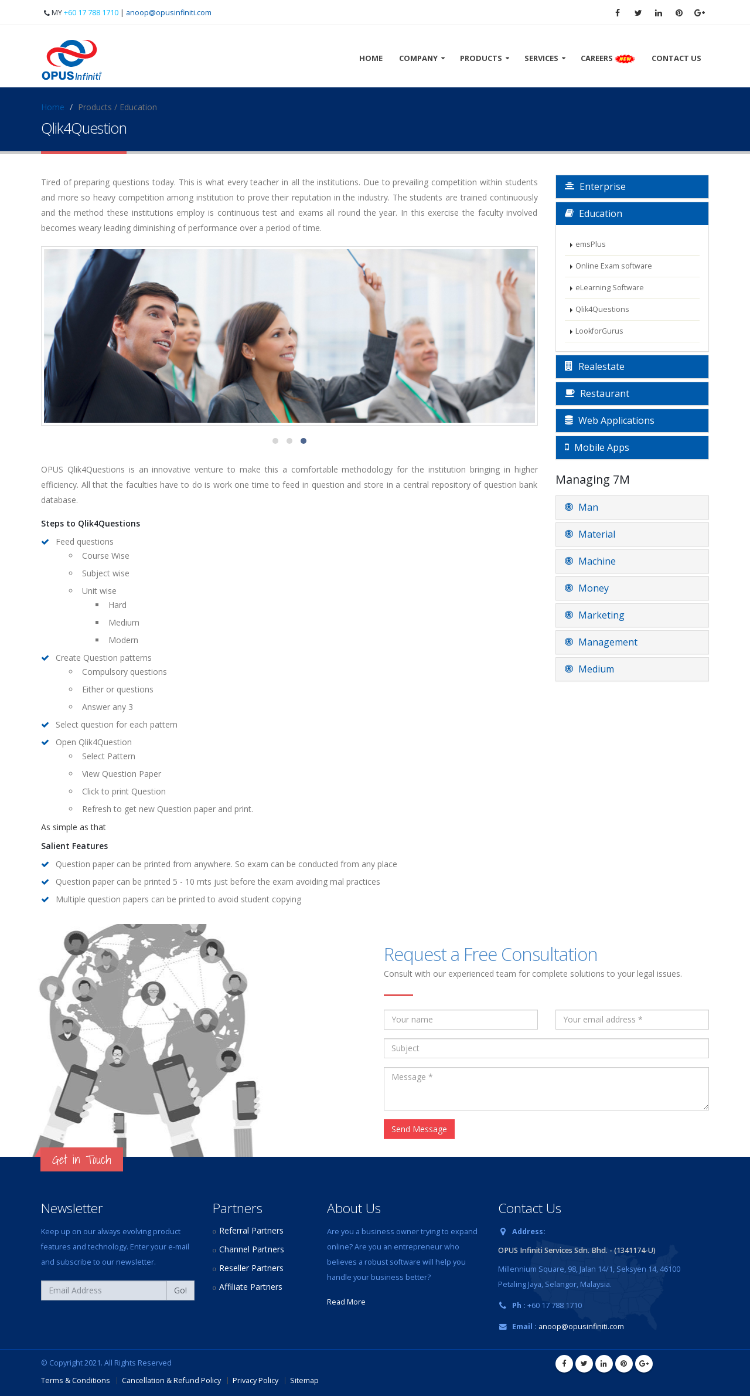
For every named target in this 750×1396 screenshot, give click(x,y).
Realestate (595, 366)
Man (581, 507)
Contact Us (676, 58)
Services (541, 58)
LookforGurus (599, 331)
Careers (608, 58)
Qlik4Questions (602, 309)
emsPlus (590, 244)
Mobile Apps (597, 447)
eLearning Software (609, 288)
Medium (589, 669)
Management (601, 642)
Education (593, 213)
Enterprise (595, 186)
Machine (590, 561)
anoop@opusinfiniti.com (169, 13)
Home (371, 58)
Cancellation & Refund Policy (171, 1380)
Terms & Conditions (75, 1380)
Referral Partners (251, 1230)
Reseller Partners (251, 1267)
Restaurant (597, 393)
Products (481, 58)
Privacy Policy (255, 1380)
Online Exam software (613, 266)
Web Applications (609, 420)
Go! (180, 1290)
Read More (346, 1302)
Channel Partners (251, 1249)
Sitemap (304, 1380)
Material (590, 534)
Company (418, 58)
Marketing (595, 615)
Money (587, 588)
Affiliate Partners (250, 1286)
